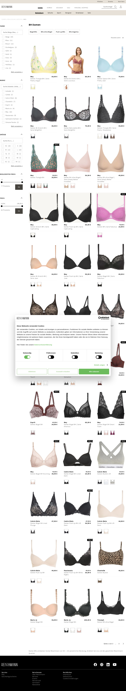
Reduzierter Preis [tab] (7, 174)
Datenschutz (67, 676)
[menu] (63, 7)
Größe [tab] (3, 135)
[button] (115, 644)
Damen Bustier (102, 573)
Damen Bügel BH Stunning (40, 474)
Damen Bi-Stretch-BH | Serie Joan (38, 277)
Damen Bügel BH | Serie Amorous (72, 425)
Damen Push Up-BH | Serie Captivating (73, 228)
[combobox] (109, 7)
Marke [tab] (2, 80)
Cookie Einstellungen (70, 678)
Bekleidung (11, 19)
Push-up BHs (60, 32)
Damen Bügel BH (36, 424)
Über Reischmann (38, 674)
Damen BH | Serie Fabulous (107, 227)
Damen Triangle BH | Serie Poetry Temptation (106, 129)
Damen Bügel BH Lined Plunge (38, 524)
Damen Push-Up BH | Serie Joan (73, 277)
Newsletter (36, 685)
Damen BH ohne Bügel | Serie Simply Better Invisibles (72, 179)
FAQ (3, 674)
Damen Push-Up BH (37, 573)
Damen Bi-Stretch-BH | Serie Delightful (38, 129)
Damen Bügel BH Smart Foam (105, 425)
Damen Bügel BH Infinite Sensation (73, 376)
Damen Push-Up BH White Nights (73, 574)
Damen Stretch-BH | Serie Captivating (39, 228)
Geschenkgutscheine (9, 676)
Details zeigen (99, 365)
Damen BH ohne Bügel (105, 622)
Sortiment (36, 683)
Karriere (35, 676)
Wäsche (19, 19)
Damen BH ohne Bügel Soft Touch (40, 376)
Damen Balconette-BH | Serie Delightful (72, 129)
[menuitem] (40, 7)
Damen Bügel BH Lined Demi (72, 475)
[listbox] (43, 87)
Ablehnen (32, 371)
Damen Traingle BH (37, 177)
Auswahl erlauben (63, 371)
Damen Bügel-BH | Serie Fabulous (106, 277)
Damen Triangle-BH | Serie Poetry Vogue (39, 80)
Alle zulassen (94, 371)
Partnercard (36, 680)
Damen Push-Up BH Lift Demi (72, 524)
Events (34, 678)
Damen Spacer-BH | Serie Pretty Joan (106, 80)
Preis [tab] (2, 198)
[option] (32, 87)
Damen (4, 19)
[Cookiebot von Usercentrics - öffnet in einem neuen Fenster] (100, 318)
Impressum (67, 674)
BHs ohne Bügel (46, 32)
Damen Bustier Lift (104, 474)
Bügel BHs (33, 32)
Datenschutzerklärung (43, 345)
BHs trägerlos (74, 32)
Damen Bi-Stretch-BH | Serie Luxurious (72, 80)
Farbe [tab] (2, 26)
